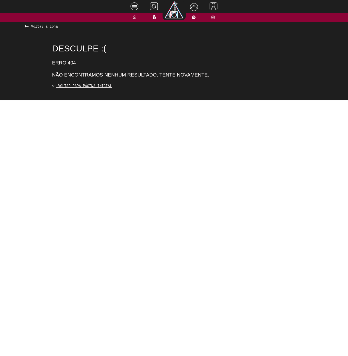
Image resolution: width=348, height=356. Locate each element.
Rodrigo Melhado (325, 344)
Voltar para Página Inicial (82, 86)
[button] (155, 217)
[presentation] (82, 160)
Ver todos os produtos (174, 226)
